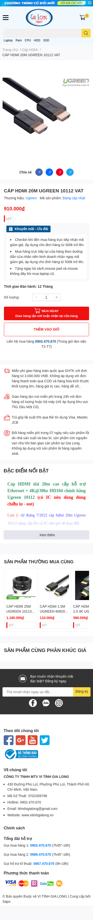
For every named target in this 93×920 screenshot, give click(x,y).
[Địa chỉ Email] (46, 692)
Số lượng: (12, 297)
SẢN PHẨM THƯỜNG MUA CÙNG (39, 561)
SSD (46, 40)
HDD (37, 40)
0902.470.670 (45, 341)
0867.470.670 (44, 863)
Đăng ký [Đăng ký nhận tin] (82, 691)
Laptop (8, 40)
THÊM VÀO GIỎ (46, 329)
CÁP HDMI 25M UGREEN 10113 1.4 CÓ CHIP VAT (19, 611)
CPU (28, 40)
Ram (19, 40)
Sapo (6, 901)
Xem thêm (47, 535)
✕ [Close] (90, 2)
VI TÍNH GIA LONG (52, 896)
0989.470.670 (41, 854)
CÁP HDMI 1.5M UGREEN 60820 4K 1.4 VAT (52, 611)
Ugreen (32, 198)
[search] (86, 33)
